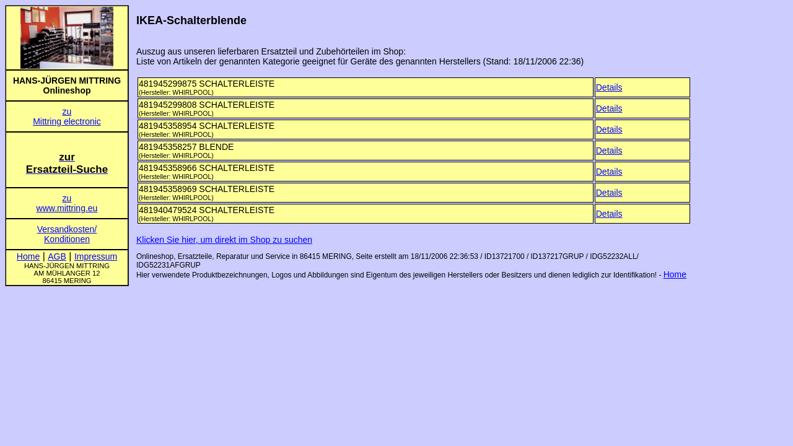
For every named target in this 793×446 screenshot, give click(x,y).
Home (675, 274)
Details (609, 87)
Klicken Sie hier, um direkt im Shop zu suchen (224, 240)
